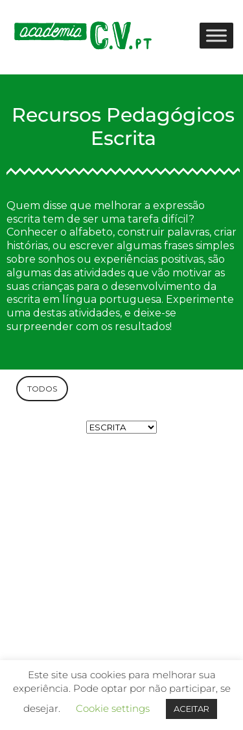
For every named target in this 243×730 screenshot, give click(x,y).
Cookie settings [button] (113, 708)
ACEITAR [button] (191, 708)
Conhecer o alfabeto (59, 232)
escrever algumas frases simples (151, 245)
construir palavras (163, 232)
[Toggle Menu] (216, 35)
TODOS (42, 388)
